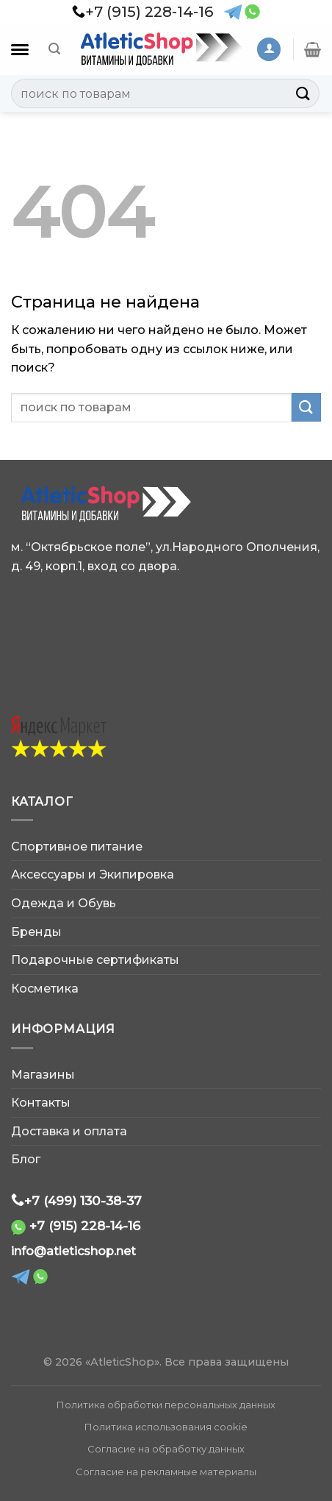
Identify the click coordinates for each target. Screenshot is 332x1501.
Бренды (36, 932)
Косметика (45, 989)
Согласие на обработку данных (166, 1449)
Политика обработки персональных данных (166, 1404)
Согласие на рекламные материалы (166, 1471)
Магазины (43, 1075)
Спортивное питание (76, 847)
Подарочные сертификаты (95, 960)
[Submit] (303, 93)
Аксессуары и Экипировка (92, 874)
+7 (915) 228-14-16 (84, 1225)
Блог (25, 1159)
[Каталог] (20, 50)
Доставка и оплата (69, 1131)
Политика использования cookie (166, 1427)
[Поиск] (54, 49)
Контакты (41, 1103)
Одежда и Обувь (63, 903)
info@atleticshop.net (73, 1251)
